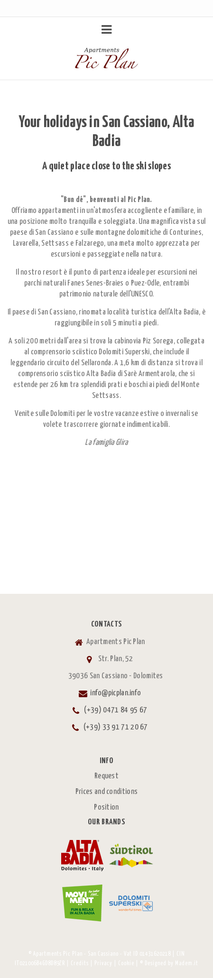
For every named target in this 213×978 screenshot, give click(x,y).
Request (106, 776)
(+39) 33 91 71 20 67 (115, 727)
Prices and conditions (106, 792)
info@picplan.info (115, 693)
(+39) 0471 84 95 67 (115, 710)
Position (106, 807)
